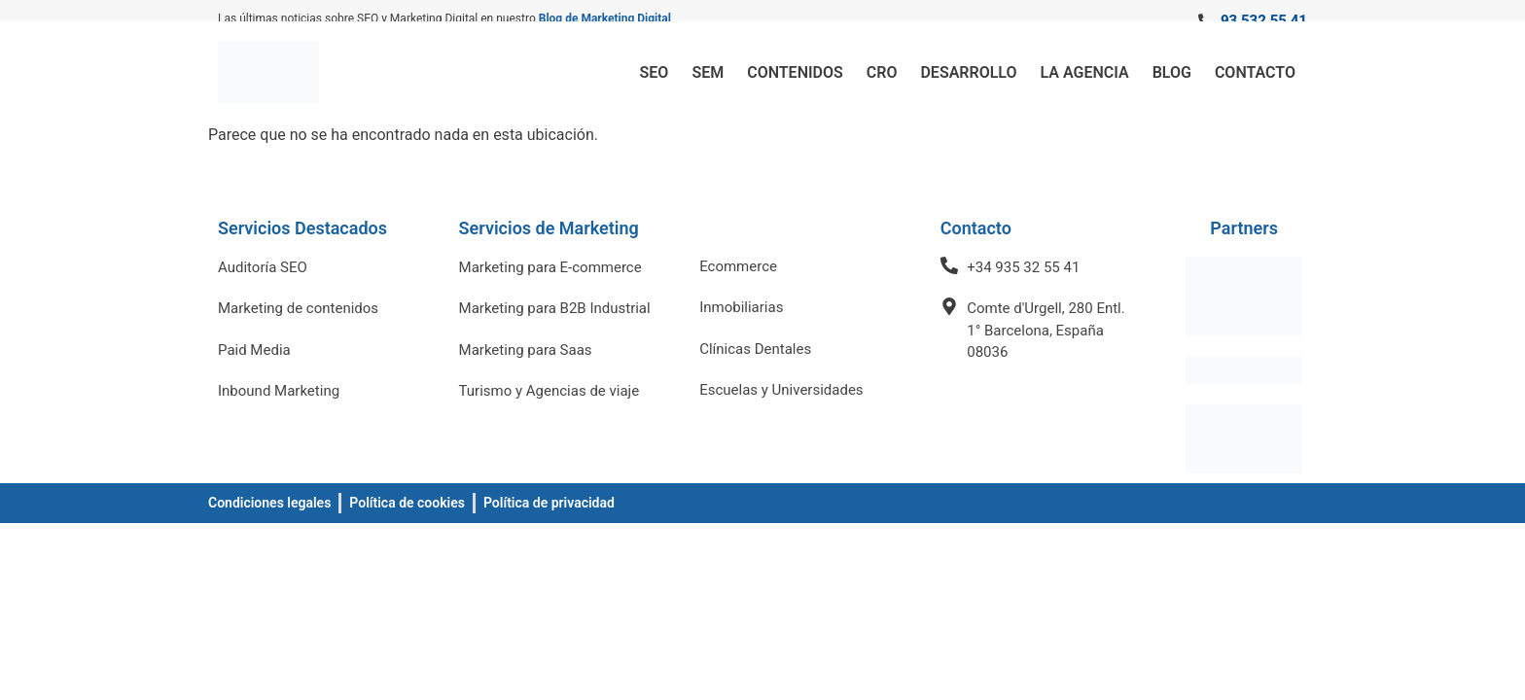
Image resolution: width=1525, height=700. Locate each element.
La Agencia (1085, 72)
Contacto (1255, 72)
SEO (654, 72)
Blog (1172, 72)
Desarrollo (968, 72)
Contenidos (795, 72)
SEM (708, 72)
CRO (882, 72)
